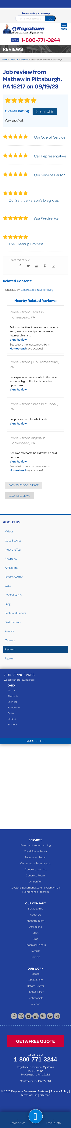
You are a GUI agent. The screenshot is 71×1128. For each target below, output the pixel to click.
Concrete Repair (35, 875)
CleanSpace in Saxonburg (37, 289)
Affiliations (11, 567)
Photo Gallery (13, 595)
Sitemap (45, 1095)
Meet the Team (14, 549)
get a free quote (35, 1041)
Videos (9, 531)
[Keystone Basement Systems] (23, 29)
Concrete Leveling (35, 869)
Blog (7, 604)
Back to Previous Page (24, 485)
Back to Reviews (19, 495)
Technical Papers (15, 613)
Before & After (14, 577)
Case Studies (13, 540)
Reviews (10, 649)
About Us (11, 522)
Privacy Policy (59, 1091)
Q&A (8, 586)
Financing (11, 558)
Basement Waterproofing (35, 845)
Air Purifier (35, 881)
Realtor (9, 658)
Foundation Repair (35, 857)
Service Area (35, 908)
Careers (10, 640)
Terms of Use (29, 1095)
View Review (18, 339)
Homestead (18, 348)
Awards (9, 631)
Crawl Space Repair (35, 851)
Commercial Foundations (35, 863)
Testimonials (13, 622)
